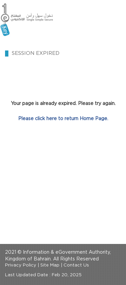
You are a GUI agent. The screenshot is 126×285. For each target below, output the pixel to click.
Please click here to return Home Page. (63, 118)
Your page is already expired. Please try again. (63, 103)
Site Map (49, 265)
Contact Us (76, 265)
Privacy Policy (20, 265)
